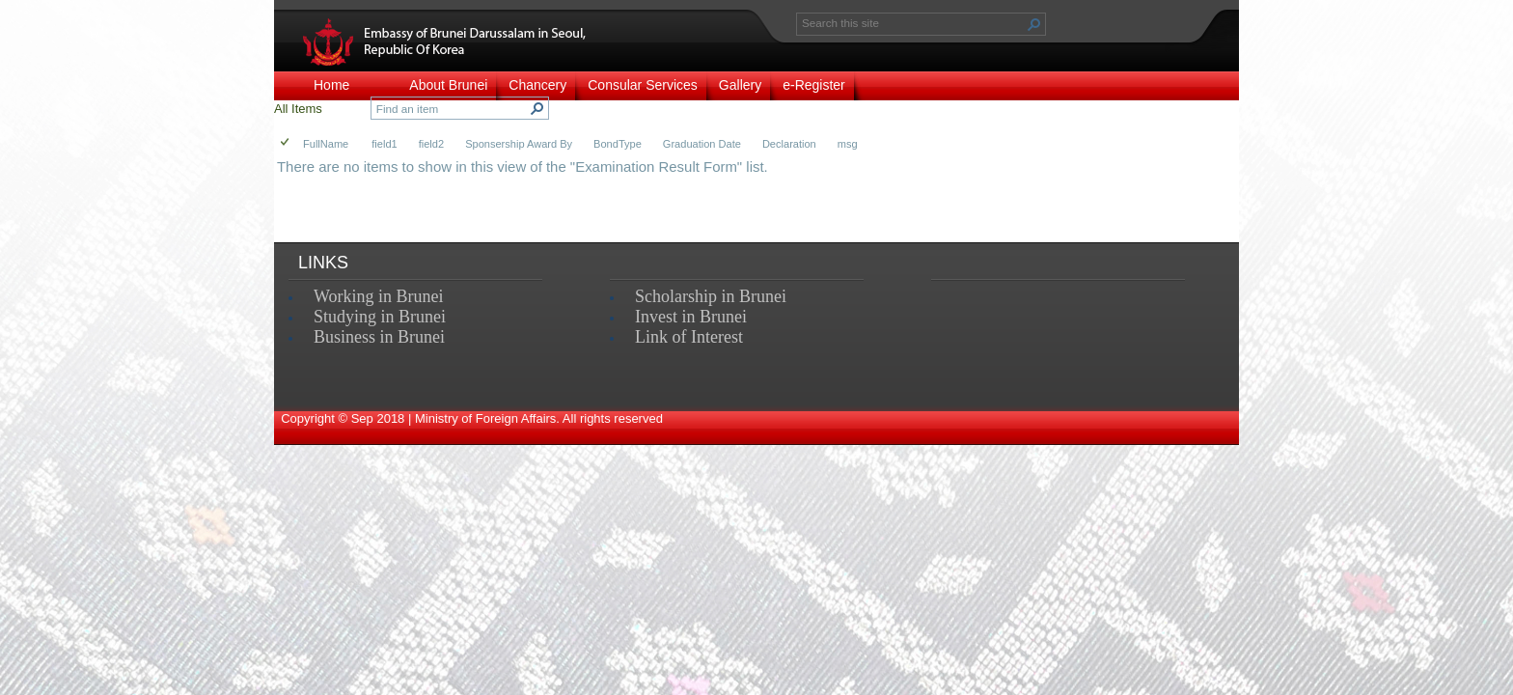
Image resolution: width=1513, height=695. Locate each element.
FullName (325, 144)
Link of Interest (689, 337)
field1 (384, 144)
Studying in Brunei (380, 316)
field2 (431, 144)
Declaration (789, 144)
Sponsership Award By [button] (518, 144)
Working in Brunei (379, 296)
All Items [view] (298, 108)
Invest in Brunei (691, 316)
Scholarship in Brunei (710, 296)
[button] (1034, 24)
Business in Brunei (379, 337)
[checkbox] (286, 143)
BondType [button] (617, 144)
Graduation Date (702, 144)
